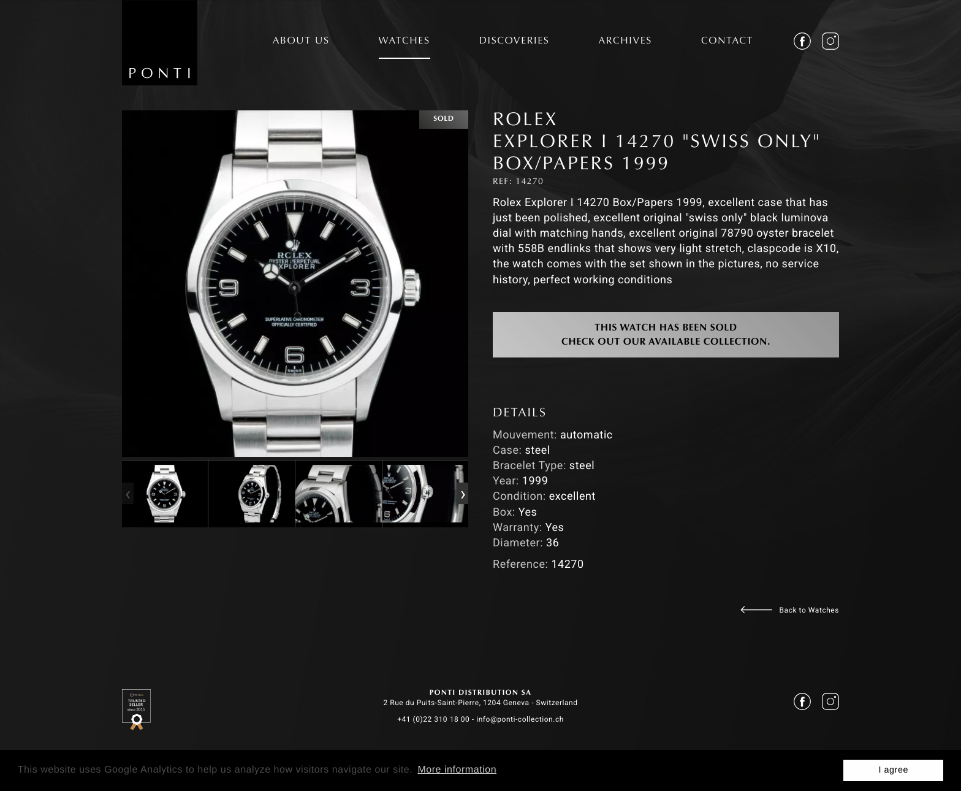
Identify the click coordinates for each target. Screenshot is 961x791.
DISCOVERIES (514, 42)
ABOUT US (301, 42)
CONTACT (727, 42)
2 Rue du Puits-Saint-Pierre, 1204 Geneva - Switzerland (480, 702)
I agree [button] (893, 770)
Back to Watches (809, 610)
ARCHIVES (625, 42)
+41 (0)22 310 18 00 (433, 719)
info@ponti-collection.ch (520, 719)
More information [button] (456, 770)
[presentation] (127, 493)
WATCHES (404, 42)
